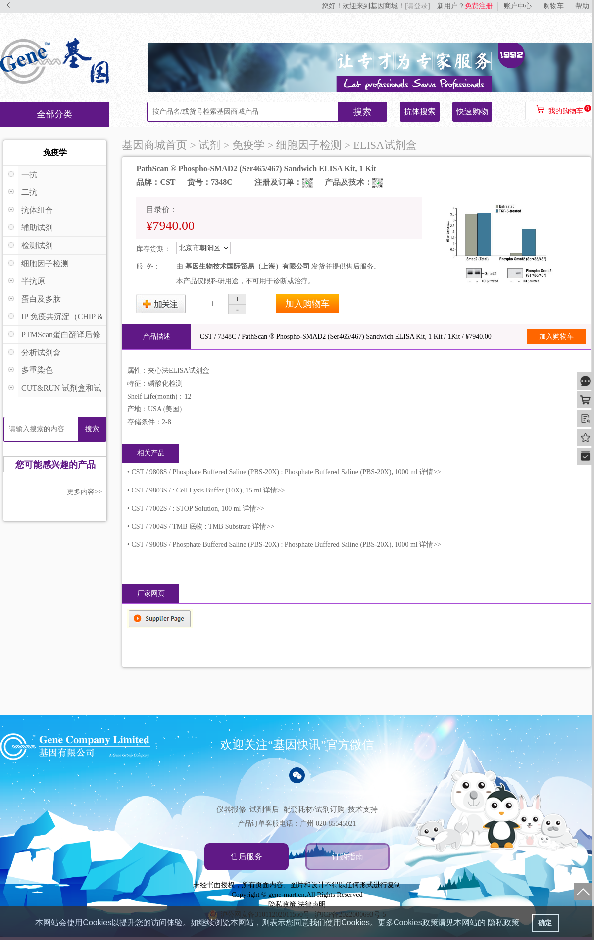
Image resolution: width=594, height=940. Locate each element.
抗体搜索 (420, 111)
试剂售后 (264, 809)
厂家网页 (151, 593)
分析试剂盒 (41, 352)
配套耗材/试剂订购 (314, 809)
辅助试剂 (37, 228)
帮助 (582, 6)
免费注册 (479, 6)
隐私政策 (282, 904)
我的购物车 (565, 111)
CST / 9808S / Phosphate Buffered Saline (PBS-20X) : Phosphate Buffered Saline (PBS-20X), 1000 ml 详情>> (286, 472)
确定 (545, 923)
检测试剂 (37, 245)
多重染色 (37, 370)
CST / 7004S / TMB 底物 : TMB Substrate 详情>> (202, 526)
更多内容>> (84, 491)
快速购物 (472, 111)
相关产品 (151, 453)
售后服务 (246, 856)
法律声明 (312, 904)
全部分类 (54, 114)
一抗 (29, 174)
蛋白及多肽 (41, 299)
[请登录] (417, 6)
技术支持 (363, 809)
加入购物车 (307, 304)
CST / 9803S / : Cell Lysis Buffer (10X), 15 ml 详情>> (208, 490)
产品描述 (156, 336)
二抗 (29, 192)
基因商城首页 (154, 145)
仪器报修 (231, 809)
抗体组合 (37, 210)
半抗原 (33, 281)
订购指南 (347, 856)
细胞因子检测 (45, 263)
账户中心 (518, 6)
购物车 (553, 6)
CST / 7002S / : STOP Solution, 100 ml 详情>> (197, 508)
